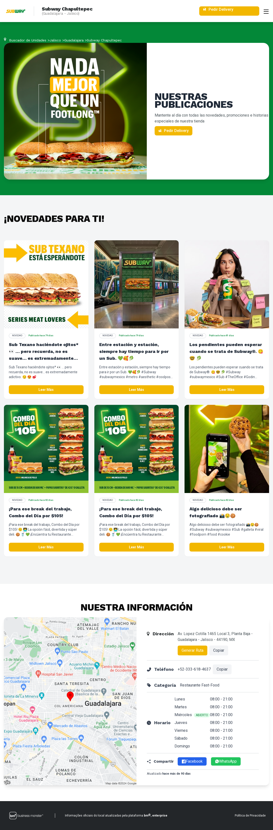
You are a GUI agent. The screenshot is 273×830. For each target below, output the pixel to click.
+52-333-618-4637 (194, 669)
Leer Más (46, 390)
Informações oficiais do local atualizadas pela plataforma (116, 815)
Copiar (218, 650)
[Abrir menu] (266, 11)
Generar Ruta (192, 650)
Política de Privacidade (250, 815)
